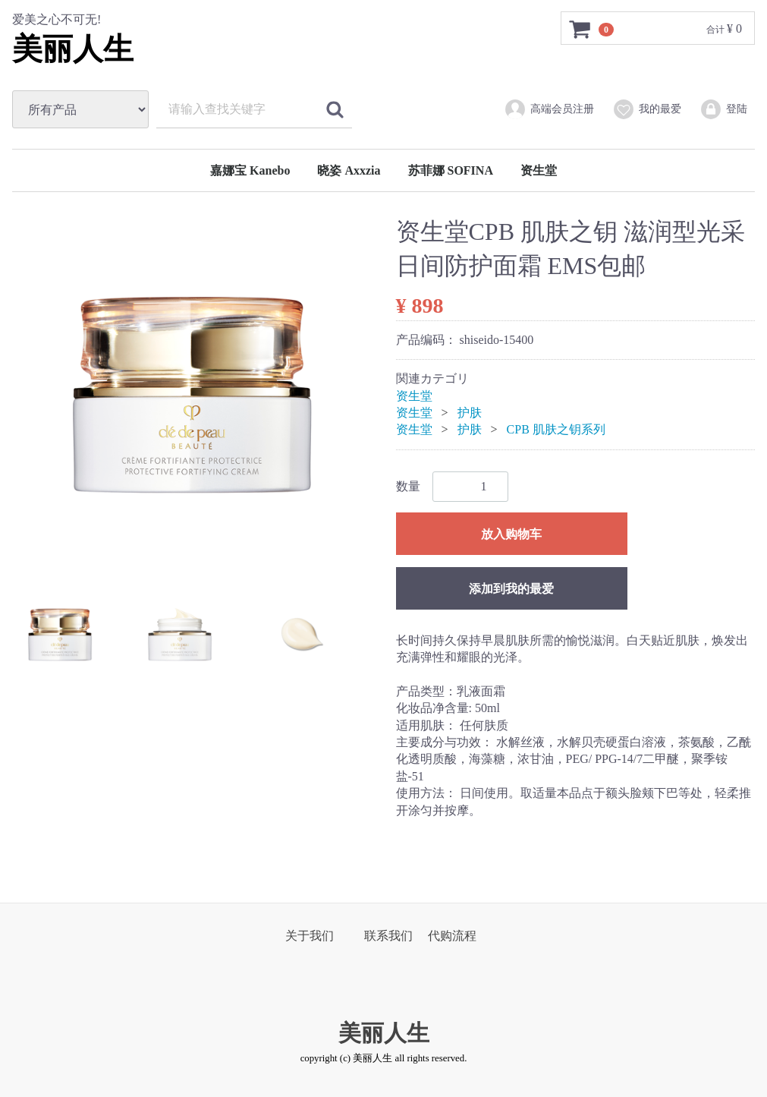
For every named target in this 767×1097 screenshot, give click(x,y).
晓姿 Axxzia (348, 170)
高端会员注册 (549, 109)
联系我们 (388, 935)
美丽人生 (73, 49)
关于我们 (309, 935)
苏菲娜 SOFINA (450, 170)
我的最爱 (646, 109)
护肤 (469, 412)
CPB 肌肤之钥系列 (556, 429)
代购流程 (452, 935)
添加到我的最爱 (511, 588)
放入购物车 (511, 534)
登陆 (723, 109)
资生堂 (538, 170)
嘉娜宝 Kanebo (250, 170)
